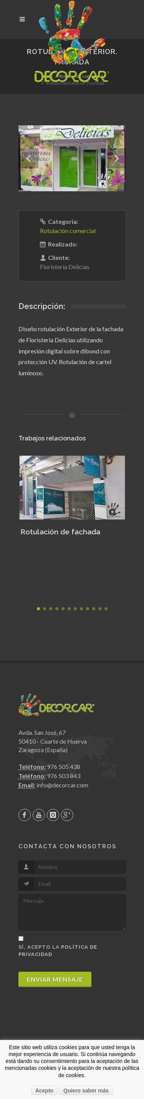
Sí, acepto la (57, 951)
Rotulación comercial (68, 230)
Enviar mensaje (55, 979)
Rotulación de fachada (60, 531)
